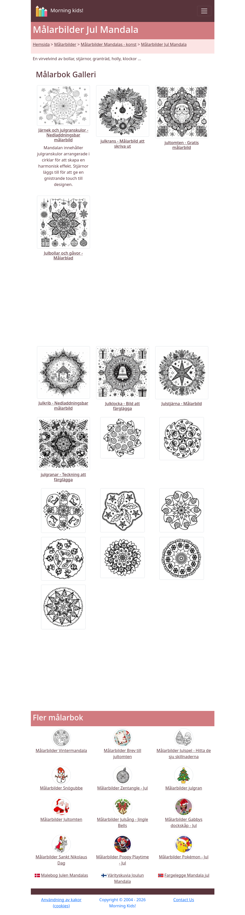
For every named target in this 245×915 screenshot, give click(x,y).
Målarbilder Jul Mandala (164, 44)
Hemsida (41, 44)
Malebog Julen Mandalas (64, 875)
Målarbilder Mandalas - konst (109, 44)
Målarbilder (65, 44)
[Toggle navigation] (204, 11)
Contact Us (183, 900)
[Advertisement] (122, 302)
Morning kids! (58, 11)
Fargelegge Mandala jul (186, 875)
